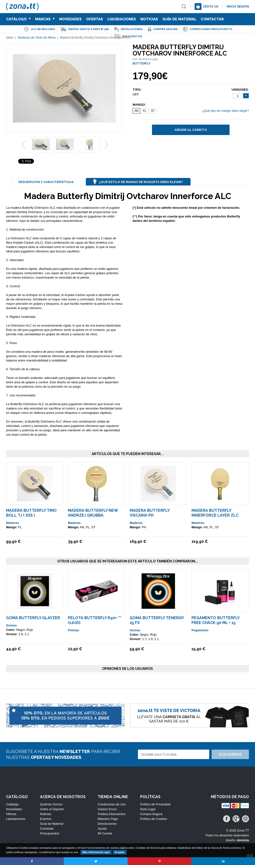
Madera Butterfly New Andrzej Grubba (93, 513)
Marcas (45, 19)
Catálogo (18, 19)
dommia (243, 840)
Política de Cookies (153, 819)
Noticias (149, 19)
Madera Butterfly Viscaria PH (149, 513)
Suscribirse (230, 754)
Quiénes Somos (51, 804)
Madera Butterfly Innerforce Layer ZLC (215, 513)
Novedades (70, 19)
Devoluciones (107, 823)
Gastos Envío (107, 809)
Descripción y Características (45, 182)
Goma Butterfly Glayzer (33, 618)
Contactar (212, 19)
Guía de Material (179, 19)
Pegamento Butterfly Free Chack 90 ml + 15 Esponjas (215, 623)
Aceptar (120, 852)
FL (144, 110)
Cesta (210, 6)
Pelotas (73, 630)
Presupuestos (49, 833)
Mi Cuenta (105, 833)
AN (136, 110)
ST (153, 110)
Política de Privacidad (155, 804)
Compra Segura (151, 814)
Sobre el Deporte (52, 809)
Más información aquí (96, 852)
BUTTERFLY (142, 63)
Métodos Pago (108, 819)
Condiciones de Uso (112, 804)
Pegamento (199, 630)
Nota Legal (147, 809)
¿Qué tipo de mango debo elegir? (225, 110)
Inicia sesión (238, 6)
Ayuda (102, 828)
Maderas (12, 523)
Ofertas (94, 19)
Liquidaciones (121, 19)
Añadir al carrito (191, 130)
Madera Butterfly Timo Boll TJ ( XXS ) (31, 513)
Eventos (45, 819)
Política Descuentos (112, 814)
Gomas (11, 625)
